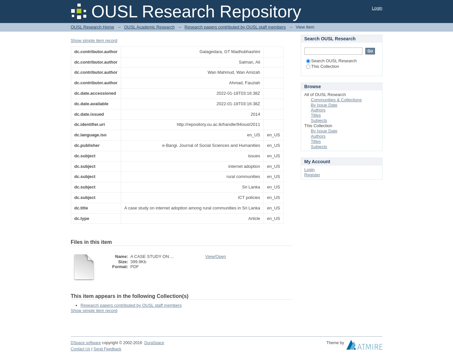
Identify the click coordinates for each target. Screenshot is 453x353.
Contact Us (81, 349)
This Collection (322, 66)
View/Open (215, 256)
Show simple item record (94, 40)
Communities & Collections (336, 99)
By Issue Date (324, 105)
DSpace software (86, 343)
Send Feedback (107, 349)
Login (377, 8)
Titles (316, 115)
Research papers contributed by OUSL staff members (235, 27)
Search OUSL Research (331, 60)
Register (312, 174)
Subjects (319, 120)
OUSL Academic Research (149, 27)
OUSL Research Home (92, 27)
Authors (318, 110)
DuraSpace (154, 343)
